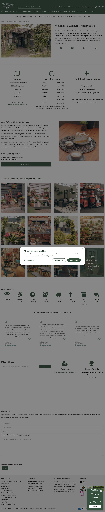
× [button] (82, 249)
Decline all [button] (59, 260)
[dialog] (52, 256)
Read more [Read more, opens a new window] (53, 256)
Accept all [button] (74, 260)
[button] (29, 260)
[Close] (101, 490)
